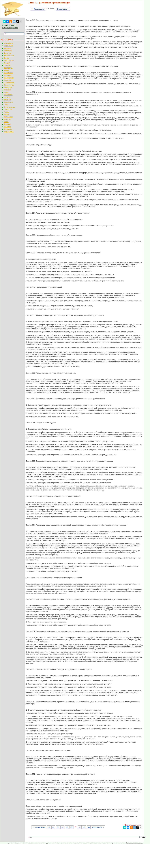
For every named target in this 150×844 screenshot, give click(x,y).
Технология (8, 109)
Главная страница (9, 25)
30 (72, 827)
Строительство (9, 107)
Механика (7, 80)
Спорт (6, 105)
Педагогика (8, 87)
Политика (7, 90)
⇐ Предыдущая (38, 9)
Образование (9, 82)
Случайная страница (10, 28)
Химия (6, 122)
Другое (6, 58)
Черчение (7, 124)
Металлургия (9, 78)
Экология (7, 127)
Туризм (6, 112)
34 (89, 827)
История (7, 63)
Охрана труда (9, 85)
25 (49, 827)
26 (53, 827)
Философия (8, 117)
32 (80, 827)
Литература (8, 68)
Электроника (8, 131)
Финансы (7, 119)
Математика (8, 73)
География (8, 51)
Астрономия (8, 46)
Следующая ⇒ (63, 9)
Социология (8, 102)
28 (62, 827)
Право (6, 92)
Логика (6, 70)
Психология (8, 95)
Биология (7, 48)
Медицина (7, 75)
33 (84, 827)
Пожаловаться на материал (134, 843)
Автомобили (8, 43)
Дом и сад (7, 53)
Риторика (7, 100)
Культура (7, 65)
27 (58, 827)
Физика (6, 114)
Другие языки (9, 55)
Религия (7, 97)
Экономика (8, 129)
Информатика (9, 60)
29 (67, 827)
